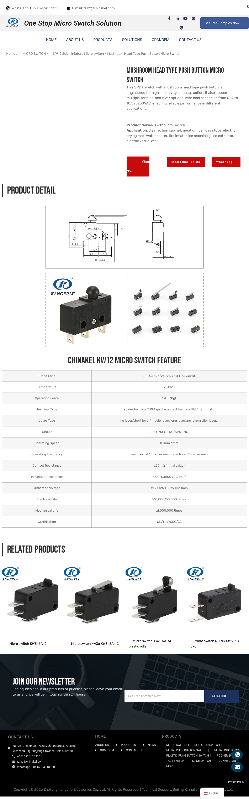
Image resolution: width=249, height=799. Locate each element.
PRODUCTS (102, 39)
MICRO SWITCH (34, 54)
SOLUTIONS (132, 39)
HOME (51, 39)
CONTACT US (190, 39)
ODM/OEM (160, 39)
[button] (138, 166)
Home (10, 54)
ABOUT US (75, 39)
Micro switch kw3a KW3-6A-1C (95, 646)
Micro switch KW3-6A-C (28, 646)
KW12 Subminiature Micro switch (78, 54)
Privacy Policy (236, 784)
